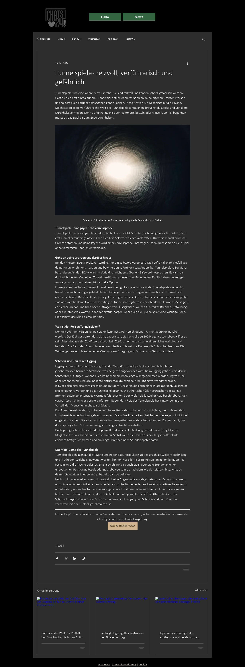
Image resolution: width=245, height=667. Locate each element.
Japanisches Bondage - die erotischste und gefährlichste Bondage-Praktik (178, 636)
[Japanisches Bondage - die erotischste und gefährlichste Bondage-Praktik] (181, 612)
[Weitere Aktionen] (188, 63)
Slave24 (76, 39)
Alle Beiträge (43, 39)
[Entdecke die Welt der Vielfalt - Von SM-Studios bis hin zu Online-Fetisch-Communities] (63, 612)
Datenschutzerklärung (124, 664)
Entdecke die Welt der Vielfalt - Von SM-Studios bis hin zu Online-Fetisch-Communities (63, 636)
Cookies (143, 664)
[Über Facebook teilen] (57, 558)
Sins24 (61, 39)
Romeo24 (112, 39)
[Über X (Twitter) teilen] (66, 558)
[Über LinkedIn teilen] (75, 558)
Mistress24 (94, 39)
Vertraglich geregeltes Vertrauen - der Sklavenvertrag (122, 635)
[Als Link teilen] (83, 558)
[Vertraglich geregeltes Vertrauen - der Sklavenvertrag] (122, 612)
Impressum (104, 664)
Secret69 (130, 39)
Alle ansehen (201, 590)
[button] (203, 39)
